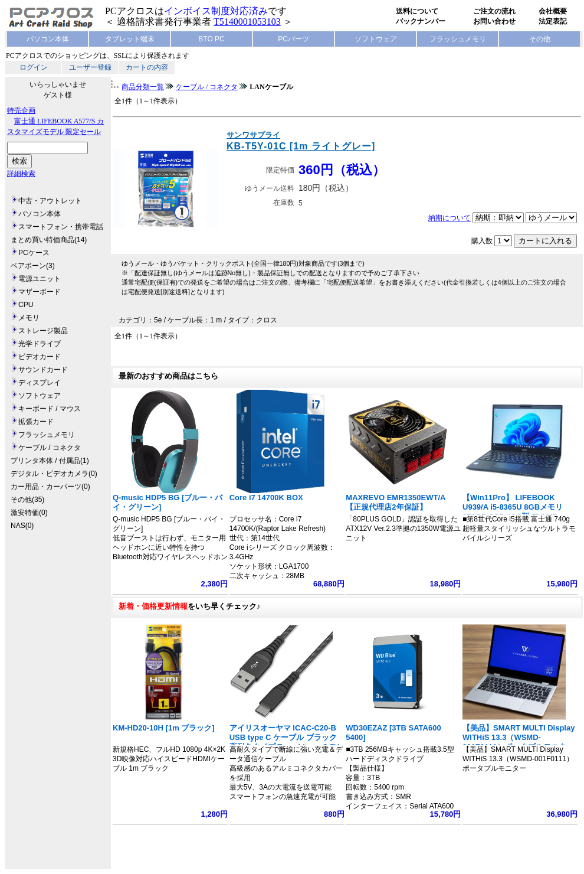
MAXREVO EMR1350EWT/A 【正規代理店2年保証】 (395, 502)
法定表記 (553, 21)
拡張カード (36, 422)
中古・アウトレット (50, 201)
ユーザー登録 (90, 67)
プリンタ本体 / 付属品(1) (50, 460)
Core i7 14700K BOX (266, 497)
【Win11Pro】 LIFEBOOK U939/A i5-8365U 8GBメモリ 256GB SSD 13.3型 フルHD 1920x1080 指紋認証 (512, 511)
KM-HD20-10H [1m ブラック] (164, 727)
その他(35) (27, 499)
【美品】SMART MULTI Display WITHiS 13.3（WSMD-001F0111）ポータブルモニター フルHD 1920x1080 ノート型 (518, 742)
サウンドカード (43, 370)
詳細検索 (21, 173)
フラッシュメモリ (457, 39)
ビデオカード (39, 357)
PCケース (34, 253)
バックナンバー (420, 21)
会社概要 (553, 11)
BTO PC (211, 39)
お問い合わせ (494, 21)
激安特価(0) (29, 512)
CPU (25, 305)
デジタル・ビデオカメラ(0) (54, 473)
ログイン (33, 67)
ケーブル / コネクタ (49, 447)
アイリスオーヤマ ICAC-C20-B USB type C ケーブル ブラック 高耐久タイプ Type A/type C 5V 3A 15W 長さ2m (284, 742)
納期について (449, 218)
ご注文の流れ (494, 11)
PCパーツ (293, 39)
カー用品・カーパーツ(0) (50, 486)
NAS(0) (22, 525)
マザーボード (39, 292)
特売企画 (21, 110)
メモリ (29, 318)
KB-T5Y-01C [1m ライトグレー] (301, 146)
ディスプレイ (39, 383)
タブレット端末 (130, 39)
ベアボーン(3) (33, 266)
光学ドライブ (39, 344)
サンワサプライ (253, 135)
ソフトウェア (376, 39)
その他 (539, 39)
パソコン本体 (48, 39)
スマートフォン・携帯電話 (60, 227)
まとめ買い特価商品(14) (49, 240)
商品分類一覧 (143, 87)
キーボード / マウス (49, 409)
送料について (417, 11)
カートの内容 (147, 67)
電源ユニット (39, 279)
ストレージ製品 (43, 331)
